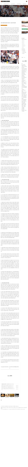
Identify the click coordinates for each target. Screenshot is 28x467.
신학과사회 (23, 79)
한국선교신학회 (23, 68)
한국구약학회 (23, 109)
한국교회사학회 (23, 72)
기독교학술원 (23, 111)
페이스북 (22, 113)
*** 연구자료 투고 (23, 51)
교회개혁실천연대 (24, 97)
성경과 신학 (23, 40)
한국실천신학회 (23, 78)
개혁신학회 (24, 64)
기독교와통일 (23, 107)
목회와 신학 (23, 42)
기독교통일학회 (24, 100)
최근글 (22, 57)
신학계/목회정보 (19, 3)
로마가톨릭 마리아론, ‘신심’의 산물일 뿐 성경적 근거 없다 (7, 436)
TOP (26, 455)
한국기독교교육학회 (23, 90)
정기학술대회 (23, 108)
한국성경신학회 (23, 110)
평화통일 (22, 104)
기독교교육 (23, 89)
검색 (24, 1)
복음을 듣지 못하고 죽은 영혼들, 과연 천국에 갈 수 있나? (7, 434)
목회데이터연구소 (25, 69)
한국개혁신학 (25, 95)
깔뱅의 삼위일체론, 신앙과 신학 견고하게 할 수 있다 (6, 435)
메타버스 (24, 105)
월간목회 (22, 98)
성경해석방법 (25, 66)
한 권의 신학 (23, 46)
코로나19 (25, 94)
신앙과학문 (23, 84)
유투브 (25, 113)
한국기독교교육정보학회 (24, 77)
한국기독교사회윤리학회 (24, 96)
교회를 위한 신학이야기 (6, 3)
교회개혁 (22, 106)
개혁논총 (24, 106)
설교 (26, 94)
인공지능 (26, 68)
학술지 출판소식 (25, 3)
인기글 (24, 57)
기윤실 (22, 69)
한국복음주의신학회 (23, 65)
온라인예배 (25, 104)
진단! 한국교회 (13, 3)
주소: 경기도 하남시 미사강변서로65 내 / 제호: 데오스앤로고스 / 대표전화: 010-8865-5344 (9, 455)
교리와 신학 (8, 433)
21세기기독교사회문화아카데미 (24, 88)
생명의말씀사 (23, 75)
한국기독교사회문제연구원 (24, 86)
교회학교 (22, 95)
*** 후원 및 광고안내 (24, 52)
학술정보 (23, 47)
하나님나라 (23, 83)
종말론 (25, 110)
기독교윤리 (23, 66)
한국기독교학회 (23, 76)
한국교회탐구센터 (23, 73)
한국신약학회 (23, 67)
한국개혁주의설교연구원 (24, 99)
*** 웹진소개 (23, 53)
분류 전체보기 (23, 38)
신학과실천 (25, 83)
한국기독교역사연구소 (24, 74)
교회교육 (22, 94)
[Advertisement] (9, 164)
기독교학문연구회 (23, 85)
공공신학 (22, 105)
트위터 (24, 113)
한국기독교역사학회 (23, 93)
